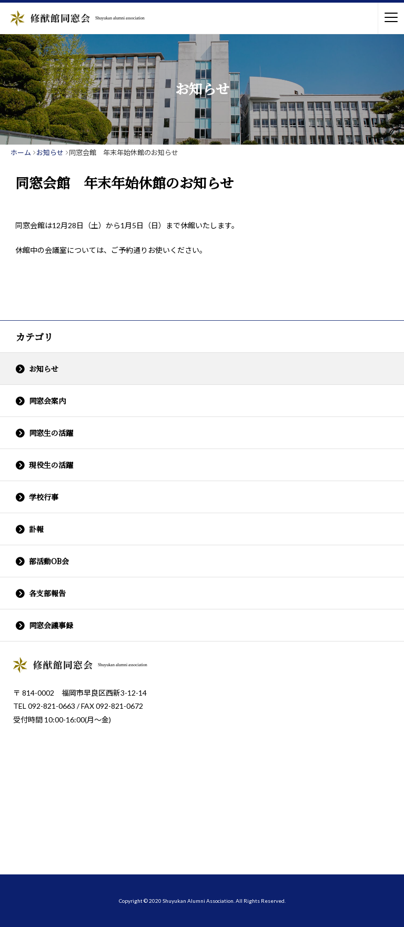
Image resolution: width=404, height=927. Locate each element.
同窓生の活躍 (51, 432)
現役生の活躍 (51, 465)
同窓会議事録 (51, 625)
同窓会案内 (47, 400)
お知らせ (43, 368)
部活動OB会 (49, 561)
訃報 (36, 529)
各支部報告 (47, 593)
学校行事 (43, 497)
